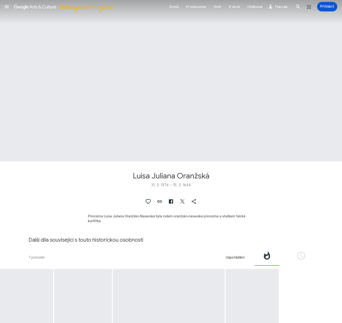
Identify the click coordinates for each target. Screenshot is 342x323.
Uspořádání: (235, 257)
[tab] (267, 257)
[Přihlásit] (327, 6)
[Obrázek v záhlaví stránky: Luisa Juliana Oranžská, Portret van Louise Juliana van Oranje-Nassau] (171, 81)
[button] (6, 6)
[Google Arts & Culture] (63, 6)
